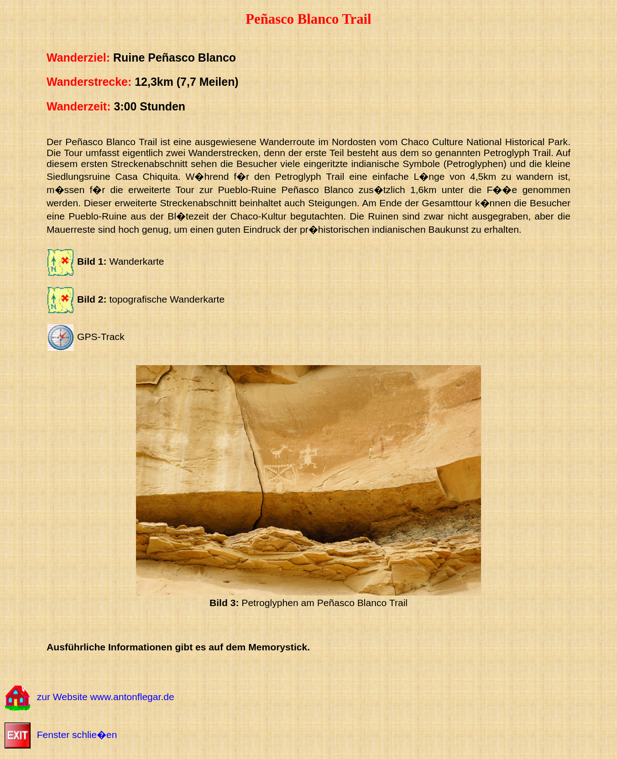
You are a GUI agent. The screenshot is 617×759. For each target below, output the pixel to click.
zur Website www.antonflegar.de (105, 697)
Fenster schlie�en (77, 734)
